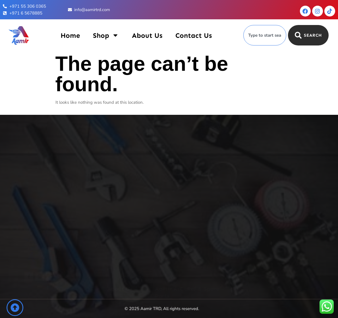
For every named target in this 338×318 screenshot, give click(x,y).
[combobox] (264, 35)
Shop (106, 35)
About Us (147, 35)
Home (70, 35)
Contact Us (193, 35)
